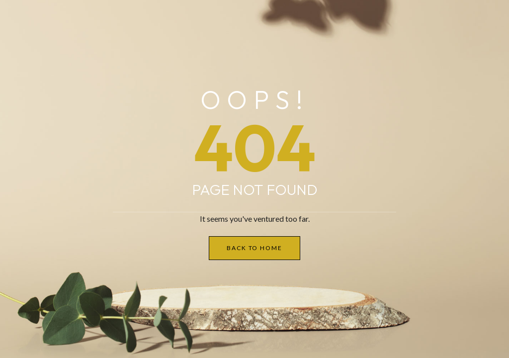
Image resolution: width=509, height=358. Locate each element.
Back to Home (254, 248)
